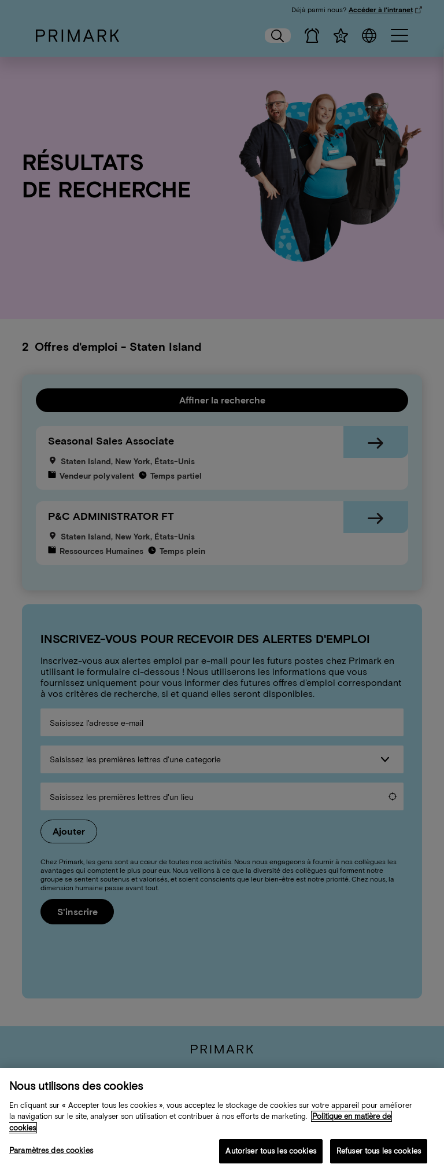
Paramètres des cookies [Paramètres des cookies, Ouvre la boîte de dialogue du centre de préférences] (51, 1151)
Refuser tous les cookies (378, 1151)
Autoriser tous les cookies (270, 1151)
